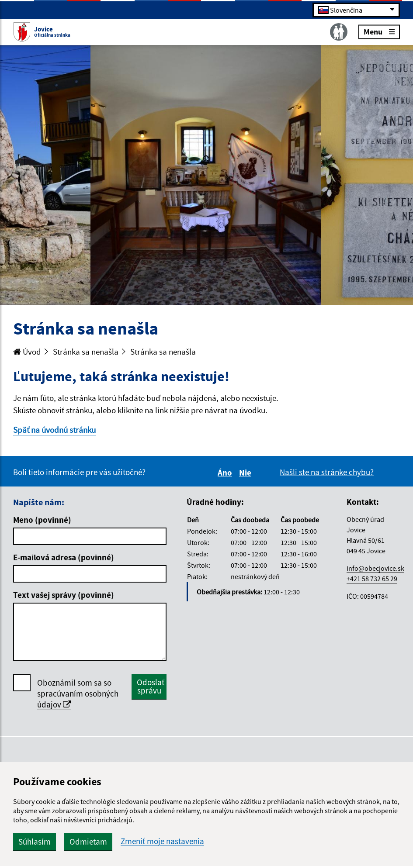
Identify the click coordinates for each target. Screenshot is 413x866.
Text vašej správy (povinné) (63, 595)
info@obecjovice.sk (375, 568)
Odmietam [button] (88, 841)
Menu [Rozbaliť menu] (379, 31)
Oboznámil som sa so (77, 693)
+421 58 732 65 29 (372, 578)
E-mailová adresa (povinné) (63, 557)
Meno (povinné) (42, 519)
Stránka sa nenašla (85, 351)
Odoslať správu (150, 686)
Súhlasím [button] (34, 841)
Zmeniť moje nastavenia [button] (162, 841)
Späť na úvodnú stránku (54, 429)
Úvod (27, 351)
